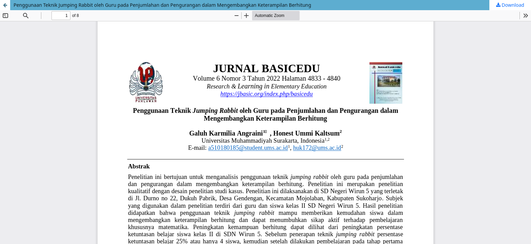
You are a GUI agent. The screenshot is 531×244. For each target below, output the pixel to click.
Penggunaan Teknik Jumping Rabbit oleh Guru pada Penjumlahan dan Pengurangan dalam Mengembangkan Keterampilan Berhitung (162, 5)
